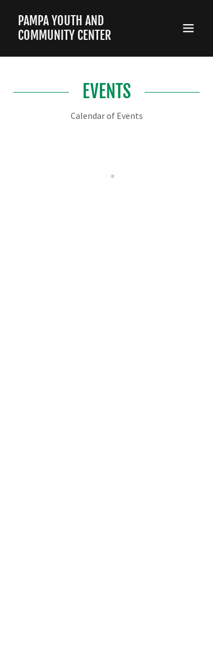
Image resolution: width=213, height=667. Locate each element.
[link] (78, 36)
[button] (188, 28)
